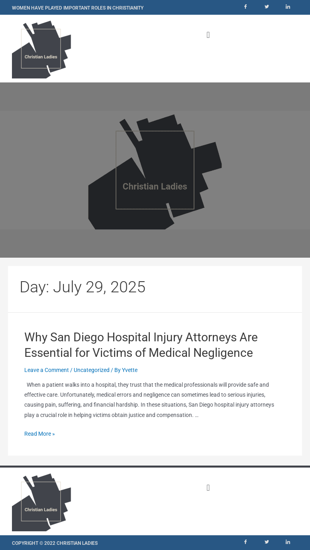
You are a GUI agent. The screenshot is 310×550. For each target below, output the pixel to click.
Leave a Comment (46, 370)
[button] (208, 34)
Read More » (39, 434)
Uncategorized (92, 370)
